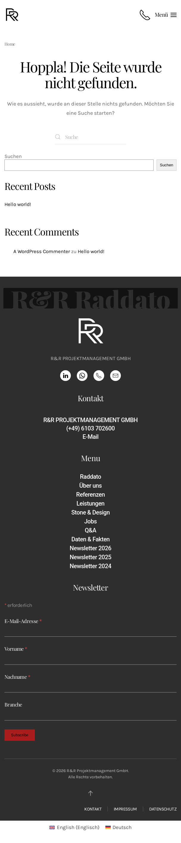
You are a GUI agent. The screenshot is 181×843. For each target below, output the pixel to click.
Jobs (90, 521)
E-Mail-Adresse (22, 621)
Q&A (90, 530)
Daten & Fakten (90, 539)
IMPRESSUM (125, 809)
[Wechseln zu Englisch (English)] (74, 827)
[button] (166, 15)
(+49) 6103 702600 (90, 428)
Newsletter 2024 (90, 566)
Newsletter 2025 (90, 557)
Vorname (15, 649)
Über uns (90, 485)
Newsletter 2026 (90, 548)
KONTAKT (93, 809)
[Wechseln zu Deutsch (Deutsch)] (118, 827)
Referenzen (90, 494)
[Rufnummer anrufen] (145, 15)
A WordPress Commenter (41, 251)
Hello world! (17, 204)
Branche (13, 704)
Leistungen (90, 503)
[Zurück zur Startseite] (12, 15)
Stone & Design (90, 512)
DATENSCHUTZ (163, 809)
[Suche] (90, 136)
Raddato (90, 476)
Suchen (13, 156)
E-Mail (90, 436)
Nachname (17, 677)
